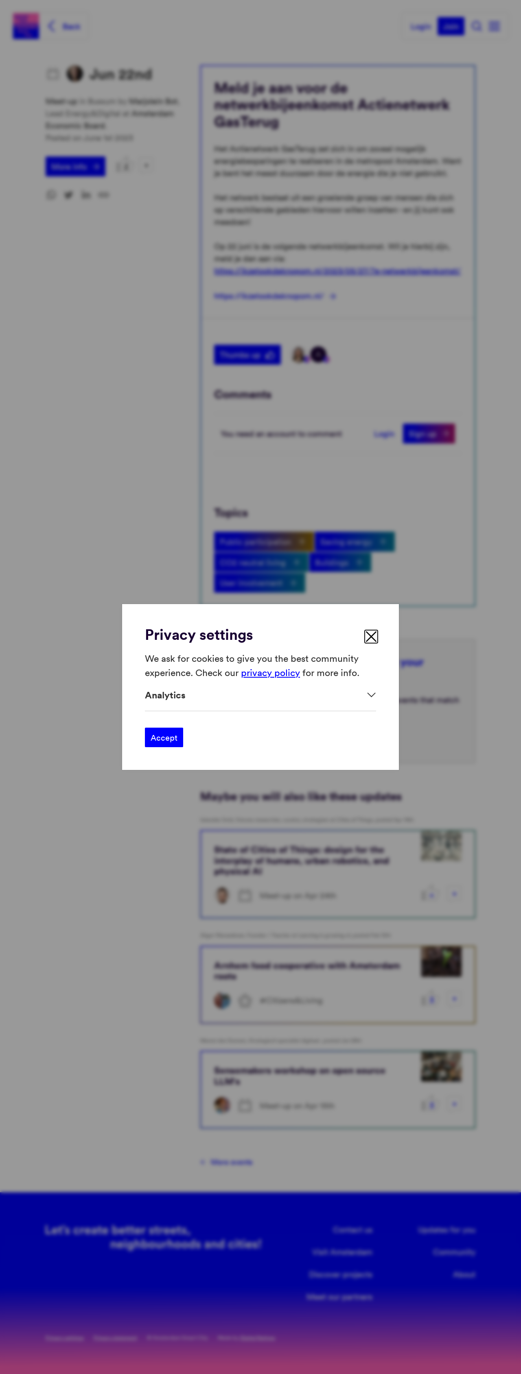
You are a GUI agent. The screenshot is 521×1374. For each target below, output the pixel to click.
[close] (371, 636)
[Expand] (260, 695)
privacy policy (270, 672)
